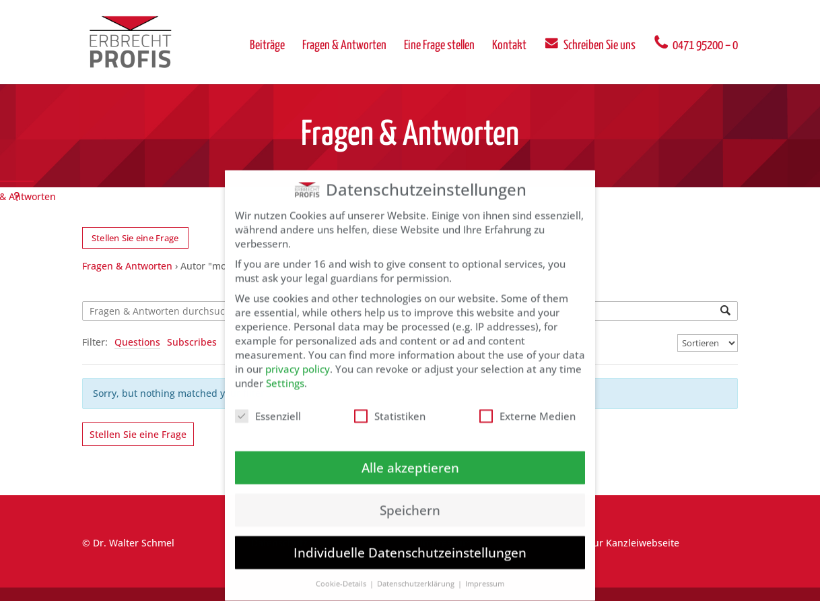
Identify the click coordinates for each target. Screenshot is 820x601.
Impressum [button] (484, 572)
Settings (285, 370)
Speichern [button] (410, 497)
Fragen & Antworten (344, 46)
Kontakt (509, 46)
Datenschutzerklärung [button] (416, 572)
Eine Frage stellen (439, 46)
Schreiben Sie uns (590, 43)
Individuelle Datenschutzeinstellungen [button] (410, 540)
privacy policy (297, 356)
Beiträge (267, 46)
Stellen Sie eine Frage (135, 238)
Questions (137, 342)
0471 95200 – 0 (695, 43)
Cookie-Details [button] (342, 572)
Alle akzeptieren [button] (410, 455)
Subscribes (192, 342)
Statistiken (389, 404)
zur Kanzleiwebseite (633, 542)
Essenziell (268, 404)
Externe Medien (527, 404)
